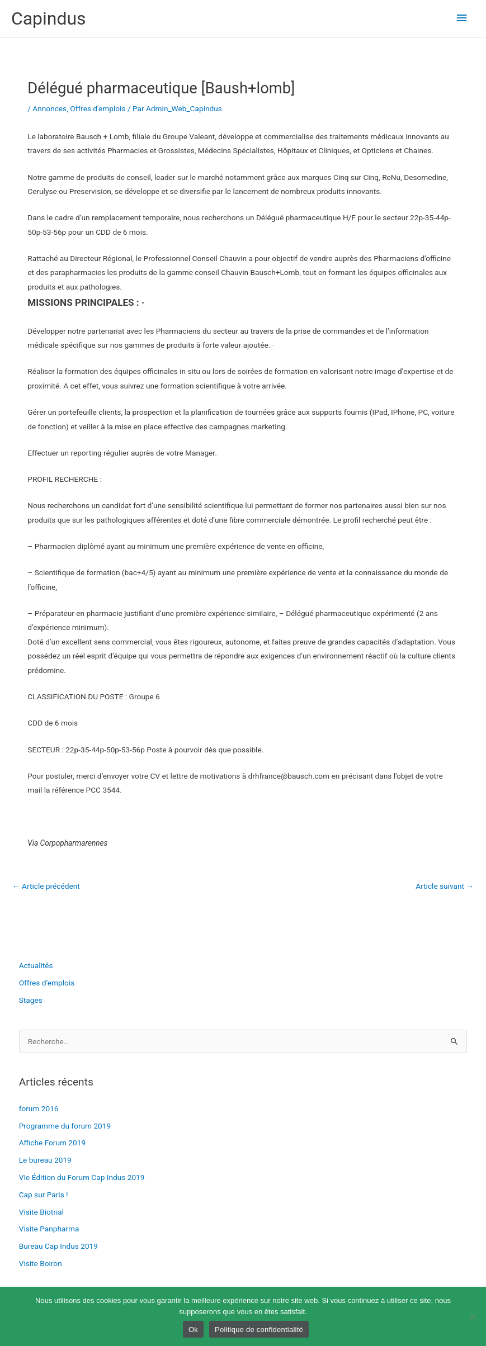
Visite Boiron (40, 1263)
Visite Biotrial (41, 1211)
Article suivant (445, 885)
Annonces (49, 108)
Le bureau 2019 (45, 1159)
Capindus (48, 18)
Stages (31, 1000)
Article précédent (46, 885)
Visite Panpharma (49, 1228)
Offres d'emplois (97, 108)
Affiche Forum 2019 (52, 1142)
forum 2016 (39, 1108)
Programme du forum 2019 (65, 1125)
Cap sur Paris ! (43, 1194)
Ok (193, 1329)
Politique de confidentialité (259, 1329)
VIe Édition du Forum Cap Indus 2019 (82, 1177)
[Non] (472, 1316)
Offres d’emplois (47, 982)
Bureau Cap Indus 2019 (58, 1245)
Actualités (36, 965)
